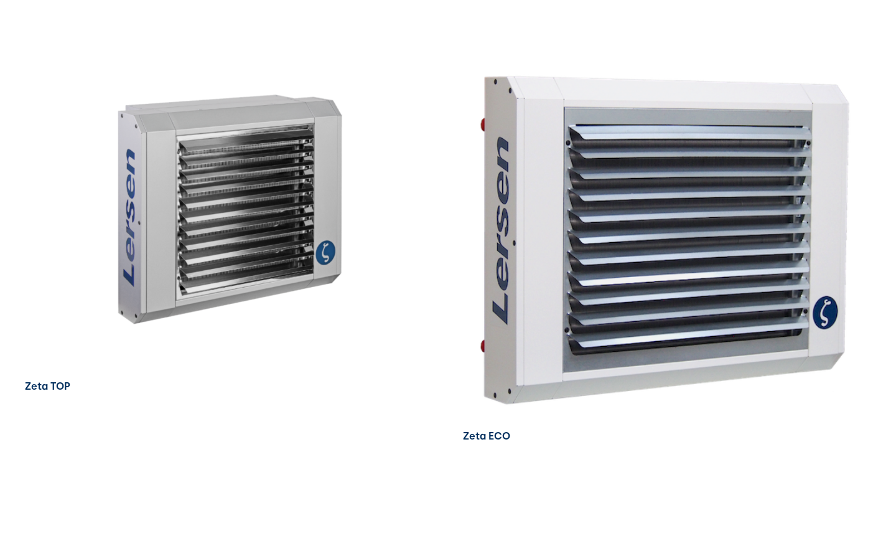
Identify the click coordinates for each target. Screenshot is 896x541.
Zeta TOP (47, 386)
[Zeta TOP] (229, 68)
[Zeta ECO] (667, 68)
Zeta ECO (486, 436)
